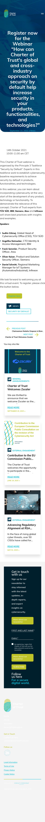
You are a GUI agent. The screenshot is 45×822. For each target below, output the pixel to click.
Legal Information (10, 762)
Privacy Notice (9, 770)
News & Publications (13, 727)
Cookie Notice (9, 774)
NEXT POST (28, 334)
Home (6, 716)
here (16, 737)
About (6, 720)
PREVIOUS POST (19, 329)
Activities (8, 723)
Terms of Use (9, 766)
